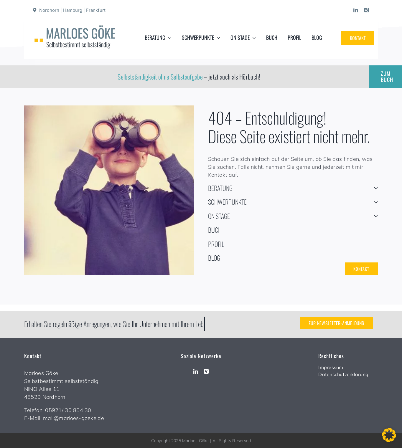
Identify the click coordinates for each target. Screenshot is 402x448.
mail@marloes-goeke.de (73, 418)
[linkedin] (355, 10)
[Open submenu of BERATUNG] (374, 188)
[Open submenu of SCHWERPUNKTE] (374, 202)
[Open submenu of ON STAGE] (374, 216)
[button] (389, 435)
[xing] (366, 10)
